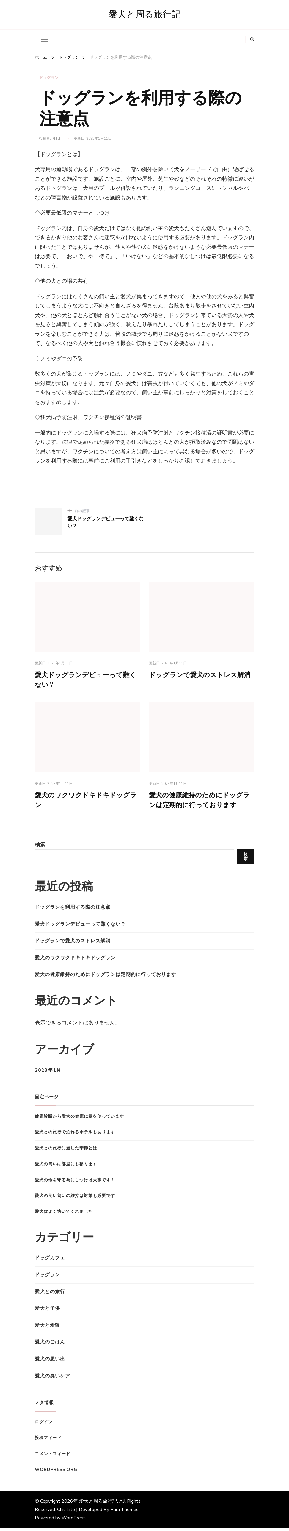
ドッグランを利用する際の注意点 (73, 910)
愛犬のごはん (50, 1345)
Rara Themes (124, 1512)
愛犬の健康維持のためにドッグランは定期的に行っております (105, 977)
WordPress (74, 1521)
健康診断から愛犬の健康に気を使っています (79, 1119)
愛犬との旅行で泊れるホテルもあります (75, 1135)
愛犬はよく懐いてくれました (64, 1215)
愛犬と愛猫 (47, 1328)
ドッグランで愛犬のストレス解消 (73, 944)
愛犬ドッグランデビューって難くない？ (80, 927)
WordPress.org (56, 1473)
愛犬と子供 (47, 1311)
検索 (40, 847)
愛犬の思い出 (50, 1362)
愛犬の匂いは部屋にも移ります (66, 1167)
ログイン (44, 1425)
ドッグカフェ (50, 1261)
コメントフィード (52, 1457)
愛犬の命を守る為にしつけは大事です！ (75, 1183)
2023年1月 (48, 1073)
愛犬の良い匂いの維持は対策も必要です (75, 1199)
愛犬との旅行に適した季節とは (66, 1151)
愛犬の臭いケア (52, 1379)
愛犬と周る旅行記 (144, 14)
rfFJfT (57, 138)
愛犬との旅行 (50, 1294)
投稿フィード (48, 1441)
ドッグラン (49, 78)
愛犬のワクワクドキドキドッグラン (75, 960)
